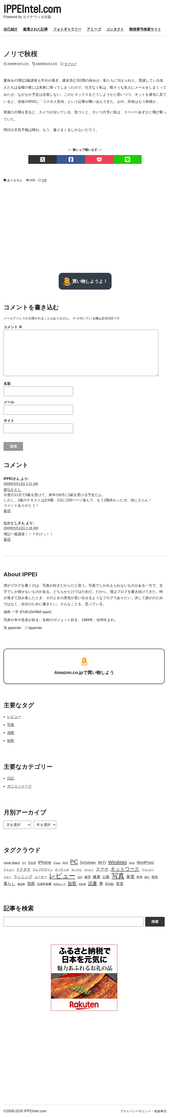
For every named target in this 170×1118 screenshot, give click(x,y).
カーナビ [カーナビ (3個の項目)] (76, 870)
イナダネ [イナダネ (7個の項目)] (23, 870)
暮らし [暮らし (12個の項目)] (9, 884)
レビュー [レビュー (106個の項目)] (62, 876)
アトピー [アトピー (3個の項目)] (9, 870)
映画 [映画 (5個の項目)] (155, 877)
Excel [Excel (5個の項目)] (32, 863)
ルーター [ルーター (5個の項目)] (41, 877)
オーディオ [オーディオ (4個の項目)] (62, 870)
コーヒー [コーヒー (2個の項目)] (89, 870)
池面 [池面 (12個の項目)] (31, 884)
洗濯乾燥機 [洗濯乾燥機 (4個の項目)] (44, 884)
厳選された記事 (35, 30)
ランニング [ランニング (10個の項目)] (23, 877)
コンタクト (115, 30)
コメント (13, 328)
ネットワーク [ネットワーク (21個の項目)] (124, 869)
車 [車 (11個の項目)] (101, 884)
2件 (44, 181)
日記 (10, 779)
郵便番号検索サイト (145, 30)
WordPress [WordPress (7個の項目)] (145, 863)
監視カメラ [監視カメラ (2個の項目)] (60, 884)
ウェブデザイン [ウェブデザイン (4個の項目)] (43, 870)
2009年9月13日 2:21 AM (21, 484)
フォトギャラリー (67, 30)
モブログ (70, 64)
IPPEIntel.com (34, 9)
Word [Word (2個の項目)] (132, 863)
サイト (9, 421)
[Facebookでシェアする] (71, 160)
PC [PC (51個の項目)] (74, 862)
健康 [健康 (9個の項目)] (96, 877)
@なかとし (12, 490)
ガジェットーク (19, 787)
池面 (10, 733)
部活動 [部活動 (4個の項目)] (109, 884)
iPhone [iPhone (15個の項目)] (44, 863)
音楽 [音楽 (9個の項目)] (120, 884)
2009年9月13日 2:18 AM (21, 528)
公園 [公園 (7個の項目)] (105, 877)
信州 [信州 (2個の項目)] (79, 877)
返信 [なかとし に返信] (7, 540)
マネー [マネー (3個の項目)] (8, 877)
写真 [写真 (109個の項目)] (118, 876)
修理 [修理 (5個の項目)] (87, 877)
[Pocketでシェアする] (99, 160)
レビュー (14, 717)
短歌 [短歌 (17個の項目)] (72, 884)
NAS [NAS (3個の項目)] (65, 863)
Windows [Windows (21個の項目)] (117, 862)
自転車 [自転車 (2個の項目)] (82, 884)
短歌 (10, 741)
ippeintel (12, 629)
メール (9, 403)
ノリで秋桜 (20, 54)
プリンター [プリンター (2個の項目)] (148, 870)
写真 (10, 725)
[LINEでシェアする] (127, 160)
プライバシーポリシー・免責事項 (143, 1112)
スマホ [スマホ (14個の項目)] (102, 869)
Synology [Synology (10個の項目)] (88, 863)
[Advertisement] (85, 228)
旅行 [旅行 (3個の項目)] (147, 877)
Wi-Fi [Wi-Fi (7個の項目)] (102, 863)
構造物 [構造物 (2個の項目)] (21, 884)
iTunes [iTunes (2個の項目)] (56, 863)
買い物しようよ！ (85, 281)
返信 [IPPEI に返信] (7, 511)
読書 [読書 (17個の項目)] (92, 884)
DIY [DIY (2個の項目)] (24, 863)
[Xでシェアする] (42, 160)
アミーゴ (94, 30)
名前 (7, 384)
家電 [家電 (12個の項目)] (130, 877)
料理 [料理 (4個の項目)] (139, 877)
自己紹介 (11, 30)
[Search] (73, 922)
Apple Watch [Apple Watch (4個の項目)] (12, 863)
